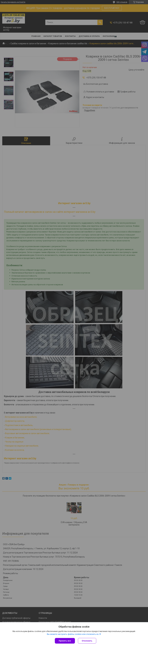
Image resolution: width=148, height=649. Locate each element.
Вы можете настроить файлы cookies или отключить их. (73, 634)
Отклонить (87, 641)
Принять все (65, 641)
